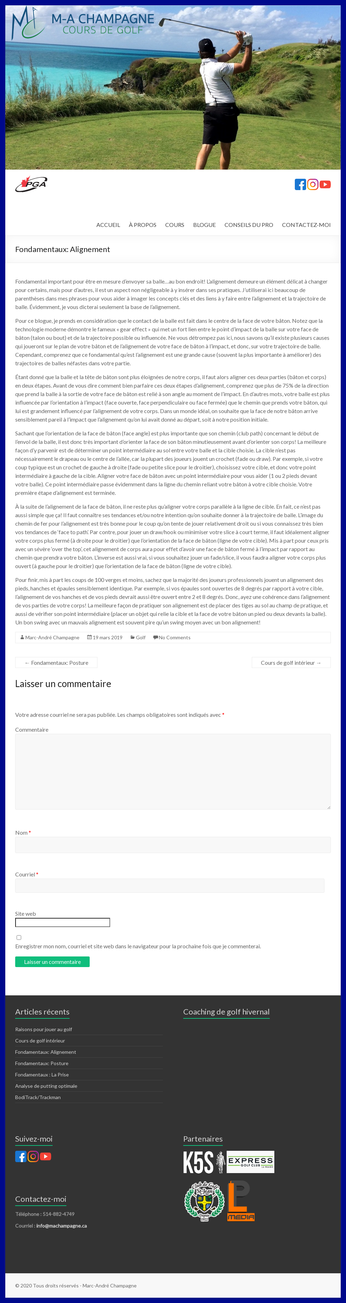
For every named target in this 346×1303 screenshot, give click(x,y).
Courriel (26, 874)
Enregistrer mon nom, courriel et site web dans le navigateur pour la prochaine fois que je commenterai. (138, 946)
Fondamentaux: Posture (56, 662)
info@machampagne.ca (61, 1226)
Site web (25, 913)
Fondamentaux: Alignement (45, 1052)
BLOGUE (204, 224)
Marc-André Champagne (52, 637)
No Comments (175, 637)
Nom (23, 832)
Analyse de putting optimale (46, 1086)
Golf (140, 637)
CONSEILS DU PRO (249, 224)
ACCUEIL (108, 224)
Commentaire (31, 729)
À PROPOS (142, 224)
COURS (174, 224)
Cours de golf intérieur (291, 662)
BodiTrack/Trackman (38, 1097)
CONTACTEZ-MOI (306, 224)
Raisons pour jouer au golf (43, 1029)
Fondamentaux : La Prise (42, 1074)
